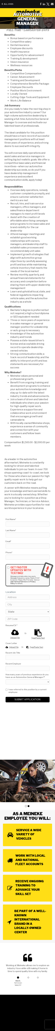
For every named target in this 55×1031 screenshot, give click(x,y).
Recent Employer (13, 664)
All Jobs (7, 4)
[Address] (28, 597)
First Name (11, 519)
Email (8, 541)
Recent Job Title (13, 653)
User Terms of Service (18, 582)
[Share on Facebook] (40, 4)
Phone (9, 552)
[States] (28, 611)
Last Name (11, 530)
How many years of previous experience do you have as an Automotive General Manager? (27, 675)
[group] (27, 781)
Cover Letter (11, 643)
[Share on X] (47, 4)
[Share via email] (52, 4)
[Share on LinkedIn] (44, 4)
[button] (26, 806)
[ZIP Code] (28, 618)
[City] (28, 604)
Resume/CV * (11, 625)
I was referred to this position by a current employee (26, 690)
